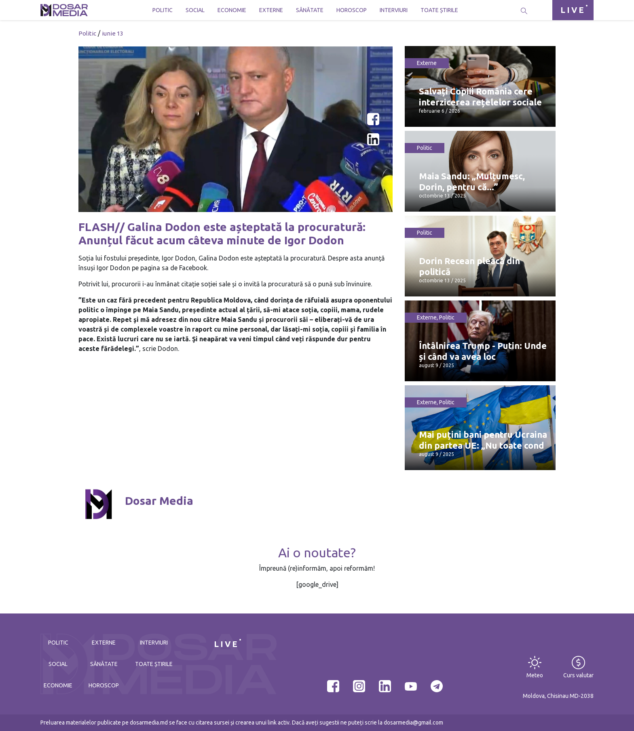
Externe (271, 10)
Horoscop (351, 10)
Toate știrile (439, 10)
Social (195, 10)
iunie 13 (112, 33)
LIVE (572, 10)
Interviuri (394, 10)
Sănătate (309, 10)
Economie (232, 10)
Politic (162, 10)
